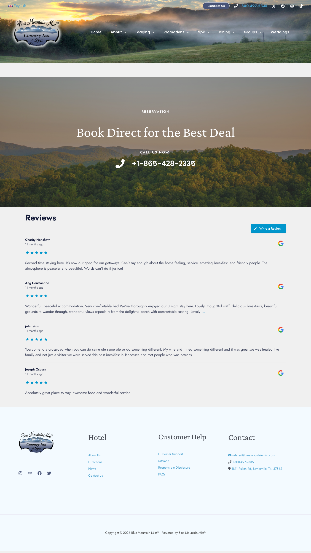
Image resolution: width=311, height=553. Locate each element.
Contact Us (95, 477)
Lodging (157, 32)
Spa (212, 32)
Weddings (281, 32)
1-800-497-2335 (243, 464)
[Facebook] (283, 6)
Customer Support (170, 456)
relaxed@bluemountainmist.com (251, 457)
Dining (232, 32)
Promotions (186, 32)
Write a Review (267, 230)
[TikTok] (301, 6)
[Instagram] (292, 6)
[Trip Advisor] (30, 475)
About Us (94, 457)
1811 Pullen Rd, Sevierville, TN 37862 (257, 470)
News (92, 470)
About (133, 32)
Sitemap (163, 462)
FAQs (162, 476)
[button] (17, 6)
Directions (95, 464)
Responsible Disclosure (174, 469)
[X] (274, 6)
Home (113, 32)
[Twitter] (49, 475)
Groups (256, 32)
